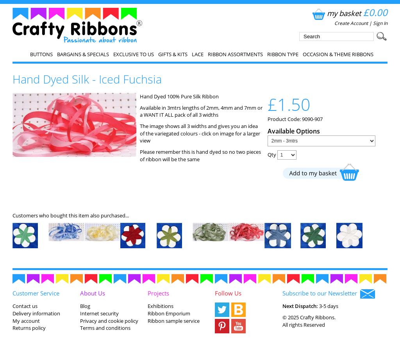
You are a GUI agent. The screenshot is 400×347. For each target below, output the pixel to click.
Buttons (41, 54)
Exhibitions (160, 306)
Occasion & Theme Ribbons (338, 54)
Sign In (380, 23)
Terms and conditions (105, 327)
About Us (92, 293)
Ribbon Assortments (235, 54)
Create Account (351, 23)
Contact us (25, 306)
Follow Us (228, 293)
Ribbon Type (282, 54)
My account (26, 320)
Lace (198, 54)
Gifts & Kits (173, 54)
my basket (349, 13)
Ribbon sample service (174, 320)
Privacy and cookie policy (109, 320)
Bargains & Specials (83, 54)
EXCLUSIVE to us (133, 54)
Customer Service (35, 293)
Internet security (99, 313)
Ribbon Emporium (169, 313)
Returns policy (29, 327)
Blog (85, 306)
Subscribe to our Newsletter (328, 294)
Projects (158, 293)
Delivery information (36, 313)
